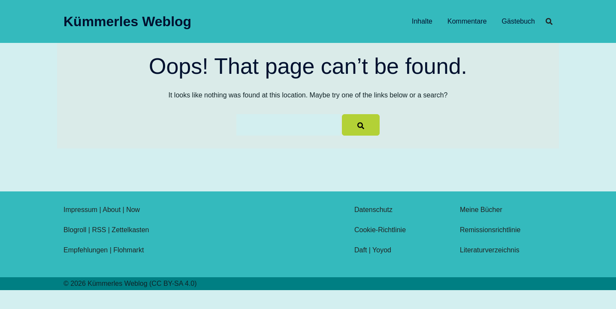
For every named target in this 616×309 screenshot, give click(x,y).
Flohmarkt (128, 250)
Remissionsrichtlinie (490, 229)
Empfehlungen (85, 250)
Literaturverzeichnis (489, 250)
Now (133, 209)
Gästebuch (518, 21)
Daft (360, 250)
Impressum (80, 209)
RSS (99, 229)
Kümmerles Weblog (127, 21)
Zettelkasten (130, 229)
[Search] (361, 125)
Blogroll (74, 229)
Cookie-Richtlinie (380, 229)
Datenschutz (373, 209)
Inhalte (422, 21)
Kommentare (467, 21)
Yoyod (381, 250)
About (112, 209)
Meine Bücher (481, 209)
